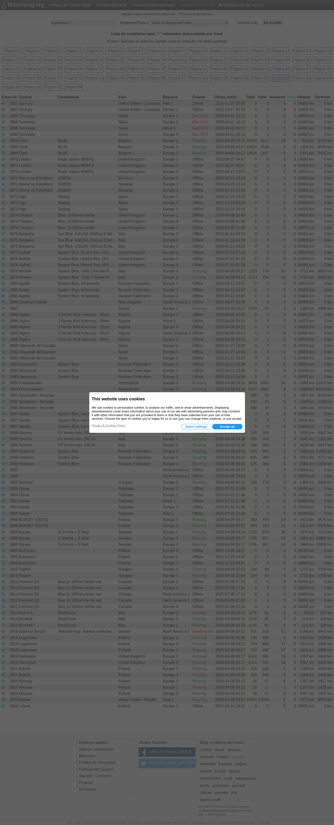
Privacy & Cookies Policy (109, 425)
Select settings (196, 426)
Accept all (227, 426)
